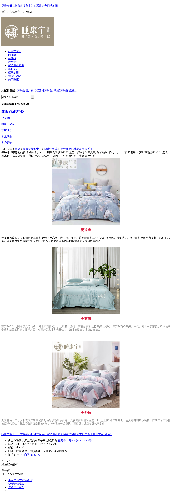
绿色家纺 (60, 90)
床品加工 (71, 90)
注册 (9, 5)
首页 (17, 148)
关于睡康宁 (15, 79)
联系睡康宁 (40, 5)
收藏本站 (28, 5)
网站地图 (52, 5)
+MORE (6, 118)
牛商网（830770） (32, 454)
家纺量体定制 (16, 65)
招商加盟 (13, 72)
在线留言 (17, 5)
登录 (4, 5)
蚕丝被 (12, 58)
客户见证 (13, 69)
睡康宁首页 (15, 51)
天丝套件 (20, 434)
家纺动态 (6, 130)
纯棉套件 (39, 90)
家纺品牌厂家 (25, 90)
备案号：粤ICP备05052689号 (75, 440)
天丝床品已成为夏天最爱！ (76, 148)
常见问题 (6, 136)
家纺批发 (31, 434)
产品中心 (13, 61)
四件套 (12, 54)
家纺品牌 (49, 90)
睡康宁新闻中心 (12, 111)
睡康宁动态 (15, 76)
